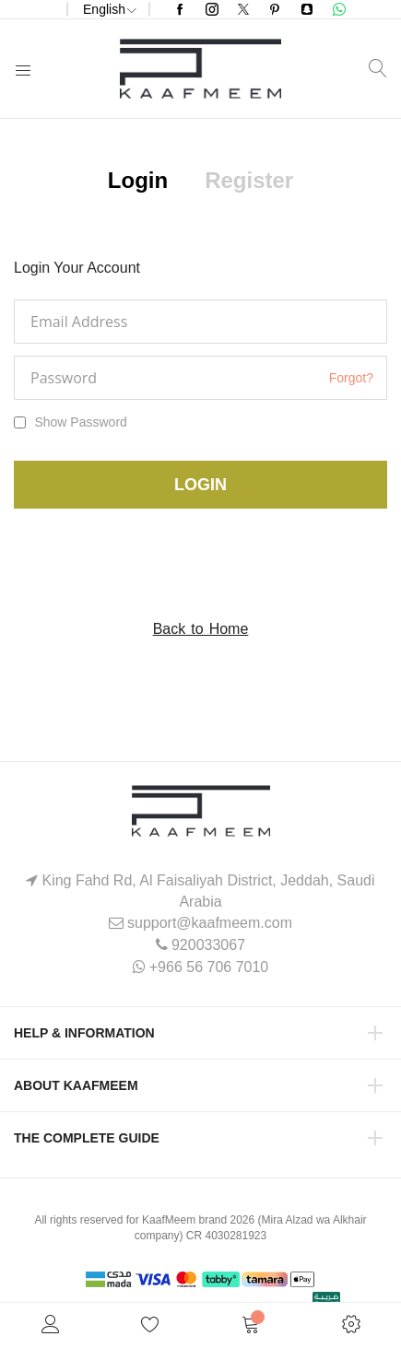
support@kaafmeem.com (209, 923)
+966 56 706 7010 (208, 967)
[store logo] (200, 68)
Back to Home (201, 629)
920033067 (208, 945)
